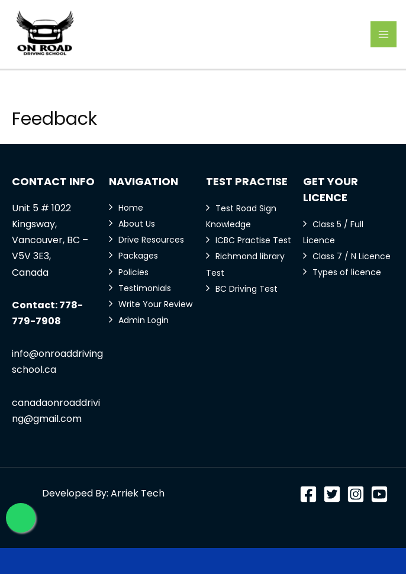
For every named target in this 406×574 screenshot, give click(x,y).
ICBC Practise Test (253, 240)
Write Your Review (155, 304)
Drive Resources (151, 240)
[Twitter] (332, 494)
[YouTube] (379, 494)
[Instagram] (356, 494)
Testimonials (144, 288)
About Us (136, 224)
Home (130, 208)
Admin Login (143, 320)
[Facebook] (308, 494)
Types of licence (346, 272)
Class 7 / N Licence (351, 256)
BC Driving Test (246, 289)
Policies (133, 272)
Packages (138, 256)
